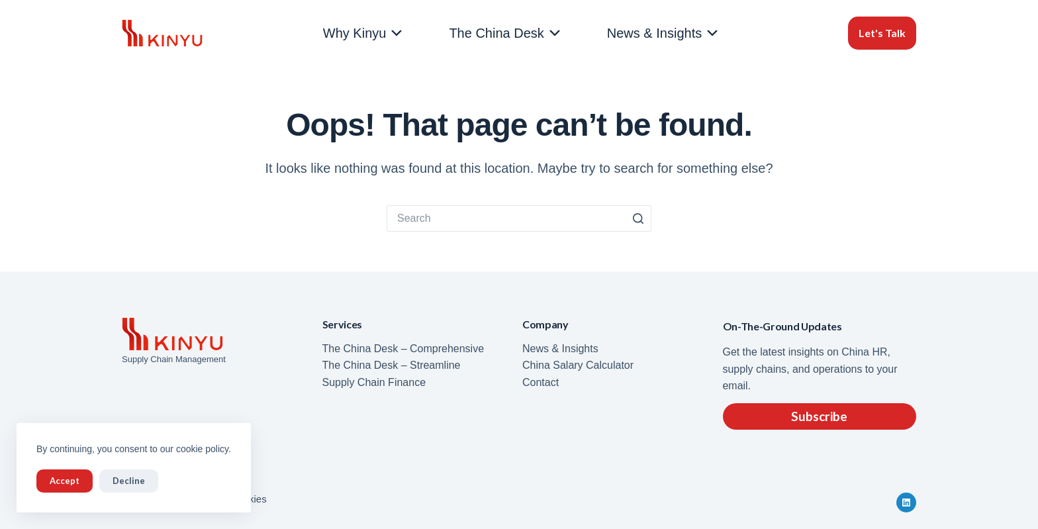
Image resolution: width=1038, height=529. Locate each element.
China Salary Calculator (578, 365)
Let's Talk (882, 32)
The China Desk (505, 33)
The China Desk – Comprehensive (403, 348)
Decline (129, 480)
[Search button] (638, 218)
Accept (64, 480)
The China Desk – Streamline (391, 365)
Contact (540, 382)
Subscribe (819, 416)
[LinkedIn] (906, 502)
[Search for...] (506, 218)
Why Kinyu (364, 33)
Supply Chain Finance (374, 382)
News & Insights (663, 33)
